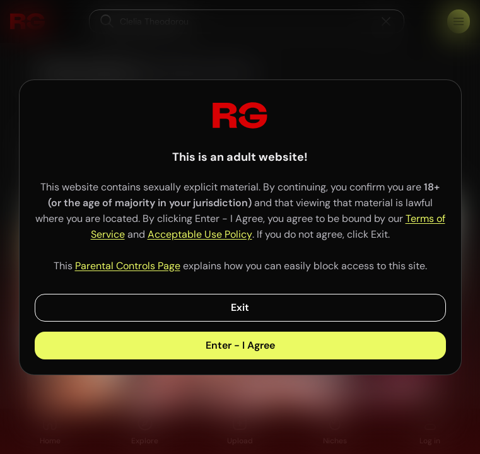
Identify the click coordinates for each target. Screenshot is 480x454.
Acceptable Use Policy (200, 234)
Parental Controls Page (127, 265)
